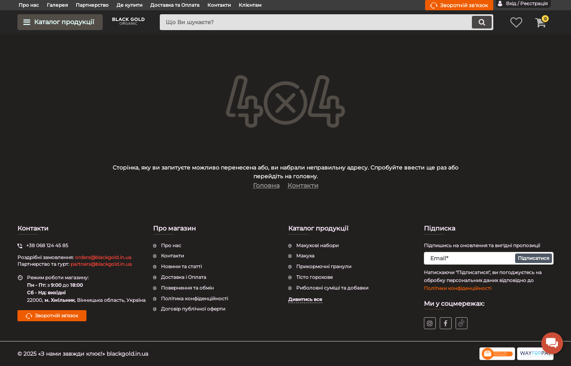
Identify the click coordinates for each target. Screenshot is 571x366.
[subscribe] (489, 258)
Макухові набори (317, 245)
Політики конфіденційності (457, 288)
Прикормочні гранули (323, 266)
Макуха (305, 256)
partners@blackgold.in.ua (101, 264)
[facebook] (446, 323)
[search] (326, 22)
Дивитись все (305, 299)
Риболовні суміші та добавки (332, 288)
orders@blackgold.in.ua (103, 257)
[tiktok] (462, 323)
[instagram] (430, 323)
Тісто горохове (314, 277)
